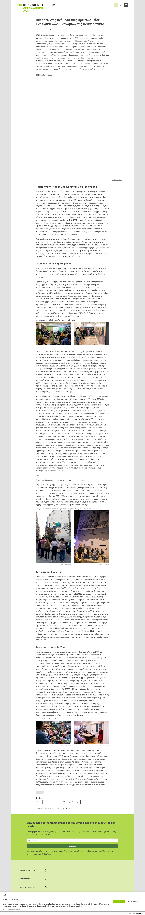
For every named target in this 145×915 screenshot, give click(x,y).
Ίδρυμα (39, 769)
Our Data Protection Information (11, 909)
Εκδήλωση (48, 769)
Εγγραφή (72, 813)
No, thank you (132, 901)
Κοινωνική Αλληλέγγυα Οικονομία (67, 769)
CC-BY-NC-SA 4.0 (63, 775)
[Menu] (126, 5)
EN (120, 5)
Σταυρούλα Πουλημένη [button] (45, 29)
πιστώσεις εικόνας (117, 147)
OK (119, 901)
